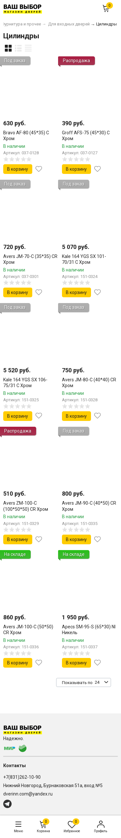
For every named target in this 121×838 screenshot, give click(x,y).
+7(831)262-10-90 (22, 777)
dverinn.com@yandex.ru (28, 793)
